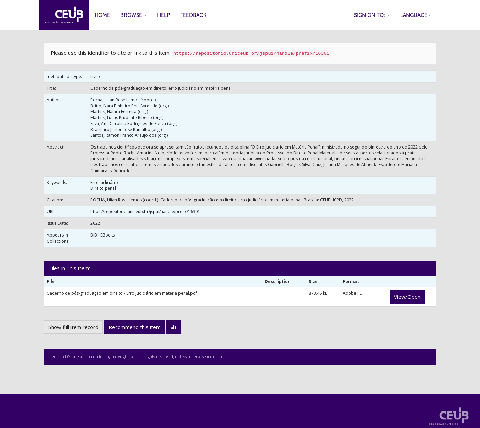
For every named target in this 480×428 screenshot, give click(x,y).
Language (415, 15)
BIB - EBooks (102, 235)
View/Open (407, 296)
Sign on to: (372, 15)
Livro (95, 76)
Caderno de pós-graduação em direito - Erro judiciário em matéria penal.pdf (122, 293)
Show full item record (73, 326)
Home (102, 15)
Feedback (193, 15)
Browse (133, 15)
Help (163, 15)
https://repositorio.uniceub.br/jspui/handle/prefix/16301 (145, 212)
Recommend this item (135, 326)
